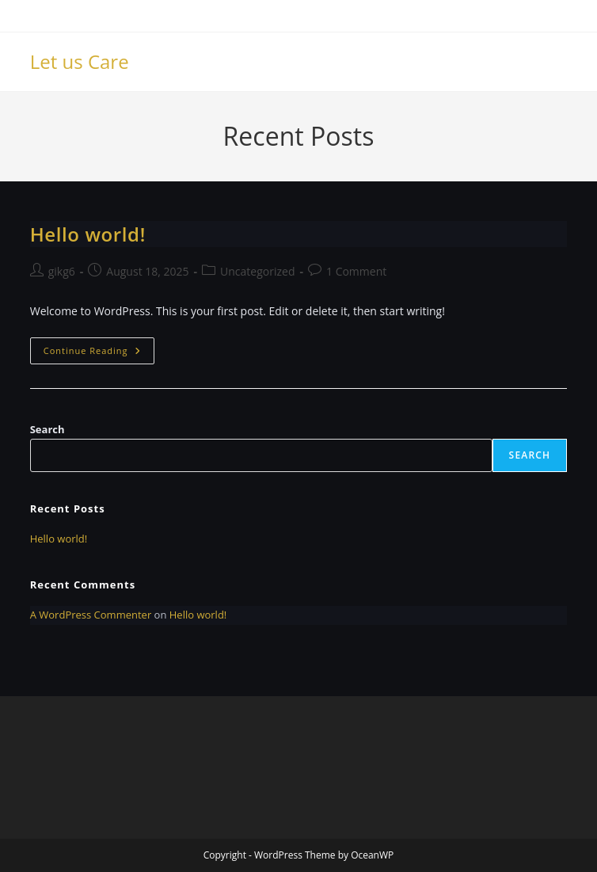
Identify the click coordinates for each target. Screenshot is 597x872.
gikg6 (61, 271)
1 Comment (356, 271)
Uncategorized (257, 271)
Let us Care (79, 61)
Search (47, 429)
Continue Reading (99, 353)
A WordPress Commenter (91, 614)
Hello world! (88, 234)
